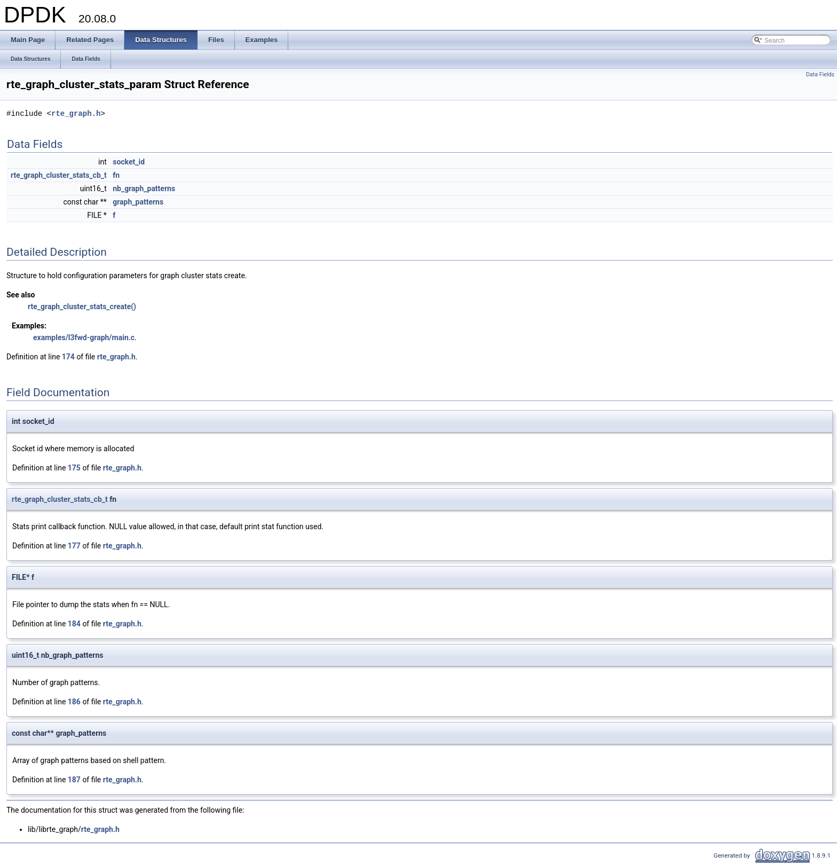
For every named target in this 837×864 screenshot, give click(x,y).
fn (116, 175)
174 (68, 356)
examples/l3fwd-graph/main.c (84, 337)
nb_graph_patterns (144, 188)
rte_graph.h (75, 113)
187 (74, 779)
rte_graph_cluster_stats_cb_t (59, 175)
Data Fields (820, 74)
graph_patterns (138, 202)
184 (74, 623)
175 (74, 468)
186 (74, 701)
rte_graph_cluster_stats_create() (82, 306)
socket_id (129, 162)
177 (74, 545)
